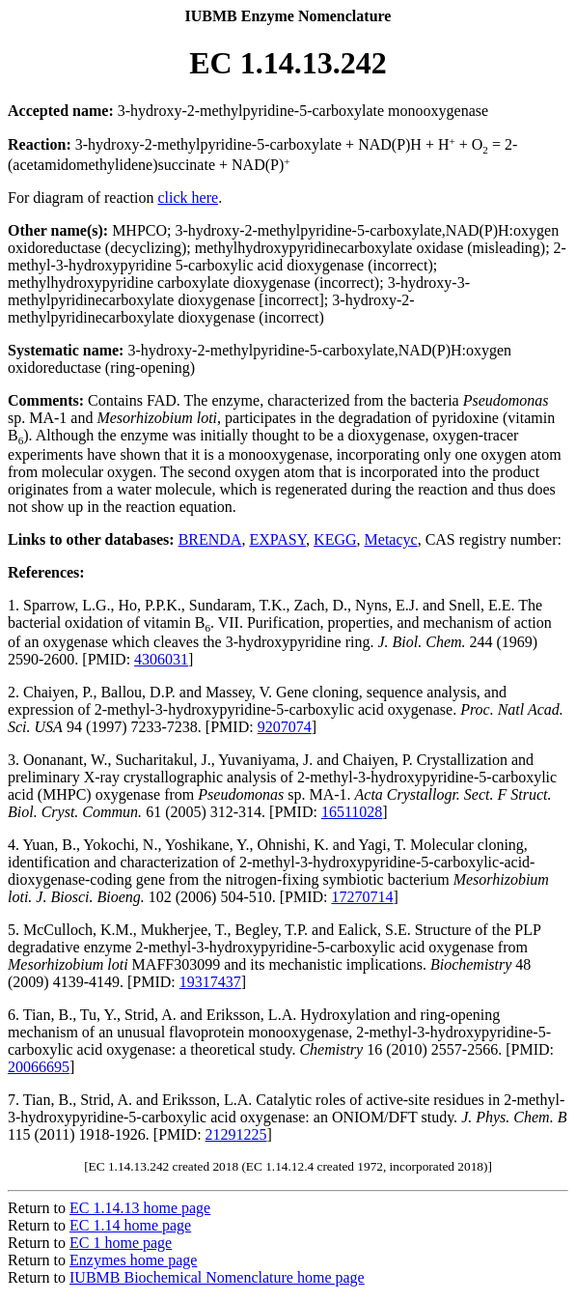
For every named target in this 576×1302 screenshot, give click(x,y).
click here (188, 197)
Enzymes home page (133, 1260)
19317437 (210, 982)
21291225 (236, 1134)
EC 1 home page (120, 1242)
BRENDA (210, 539)
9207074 (285, 727)
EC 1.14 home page (130, 1225)
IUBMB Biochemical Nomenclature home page (217, 1277)
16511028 (351, 812)
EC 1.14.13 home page (139, 1208)
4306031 (161, 659)
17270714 (363, 897)
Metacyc (391, 539)
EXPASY (277, 539)
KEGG (335, 539)
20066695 (38, 1067)
